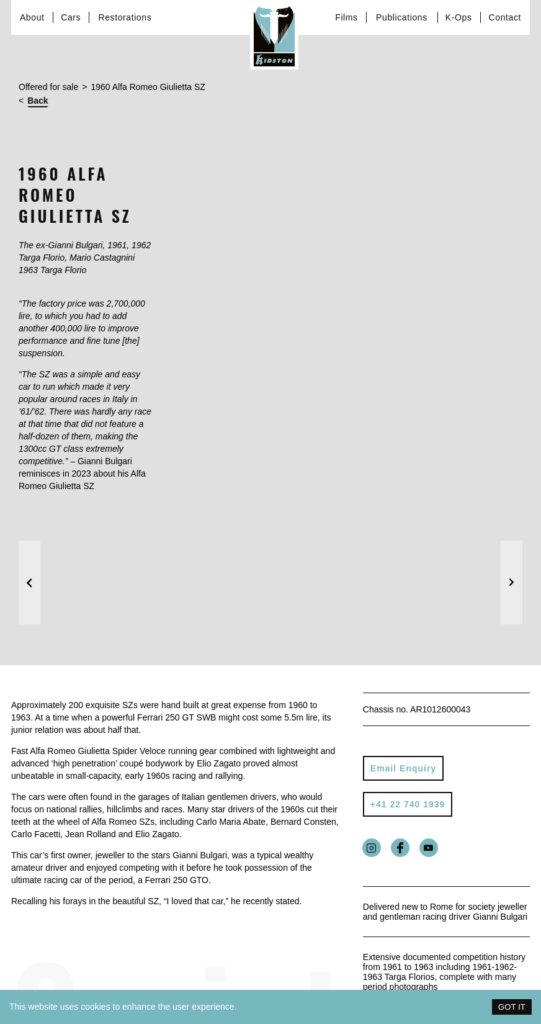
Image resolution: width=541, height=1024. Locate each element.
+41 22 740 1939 (407, 804)
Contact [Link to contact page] (505, 17)
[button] (29, 582)
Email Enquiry (403, 768)
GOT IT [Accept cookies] (511, 1007)
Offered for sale (48, 87)
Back (37, 101)
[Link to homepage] (274, 35)
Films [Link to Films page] (346, 17)
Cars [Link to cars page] (71, 17)
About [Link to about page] (32, 17)
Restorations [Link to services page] (124, 17)
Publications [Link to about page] (401, 17)
